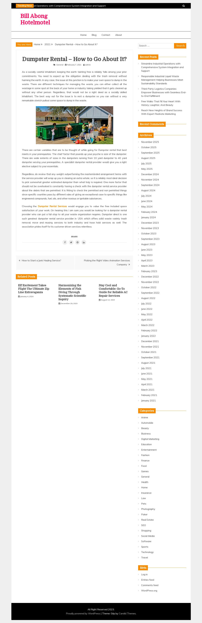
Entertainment (149, 449)
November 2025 (150, 141)
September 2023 (150, 238)
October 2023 (148, 233)
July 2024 (146, 195)
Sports (144, 546)
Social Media (148, 535)
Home (83, 34)
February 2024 (149, 211)
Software (146, 541)
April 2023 (147, 260)
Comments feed (149, 585)
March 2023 (147, 265)
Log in (144, 574)
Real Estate (147, 519)
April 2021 (147, 384)
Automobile (147, 422)
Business (146, 433)
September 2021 (150, 357)
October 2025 (148, 147)
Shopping (146, 530)
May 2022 (147, 314)
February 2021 (149, 395)
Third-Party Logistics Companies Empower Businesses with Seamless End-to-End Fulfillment (163, 92)
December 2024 (150, 174)
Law (143, 498)
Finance (145, 460)
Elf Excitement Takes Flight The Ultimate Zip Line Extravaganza (33, 289)
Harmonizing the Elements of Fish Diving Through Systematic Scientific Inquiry (72, 292)
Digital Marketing (150, 438)
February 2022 (149, 330)
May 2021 (147, 378)
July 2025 (146, 163)
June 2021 (146, 373)
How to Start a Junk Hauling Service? (41, 260)
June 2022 (146, 308)
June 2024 (146, 201)
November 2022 (150, 281)
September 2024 (150, 184)
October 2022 (148, 287)
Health (144, 482)
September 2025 (150, 152)
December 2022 (150, 276)
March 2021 (147, 389)
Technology (147, 552)
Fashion (145, 455)
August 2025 (148, 158)
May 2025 (147, 168)
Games (145, 471)
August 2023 (148, 244)
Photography (148, 508)
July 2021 (146, 368)
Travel (144, 557)
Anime (144, 417)
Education (146, 444)
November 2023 (150, 228)
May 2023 (147, 255)
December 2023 (150, 222)
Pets (143, 503)
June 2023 (146, 249)
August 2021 (148, 362)
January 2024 (148, 217)
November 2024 (150, 179)
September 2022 (150, 292)
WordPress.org (149, 590)
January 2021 (148, 400)
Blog (94, 34)
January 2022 (148, 335)
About (118, 34)
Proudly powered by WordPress (83, 613)
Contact (106, 34)
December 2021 (150, 341)
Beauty (145, 428)
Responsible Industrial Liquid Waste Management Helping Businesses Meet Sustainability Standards (162, 80)
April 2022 (147, 319)
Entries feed (147, 579)
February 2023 (149, 271)
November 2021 (150, 346)
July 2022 (146, 303)
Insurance (146, 492)
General (59, 65)
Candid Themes (127, 613)
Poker (144, 514)
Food (144, 465)
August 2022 (148, 298)
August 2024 (148, 190)
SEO (143, 525)
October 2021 (148, 351)
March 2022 (147, 325)
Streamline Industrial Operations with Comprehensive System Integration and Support (60, 5)
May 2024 (147, 206)
